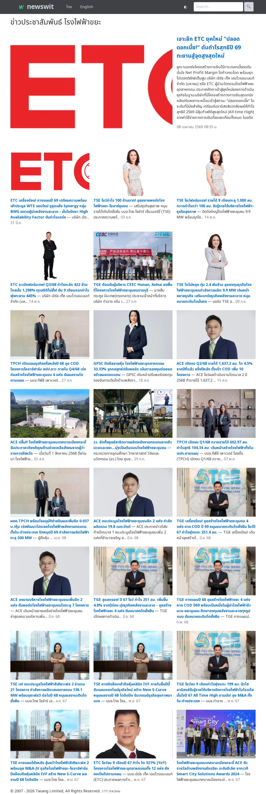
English (86, 7)
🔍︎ (248, 7)
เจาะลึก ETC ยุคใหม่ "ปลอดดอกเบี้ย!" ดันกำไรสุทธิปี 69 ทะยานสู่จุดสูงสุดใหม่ (209, 47)
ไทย (69, 7)
